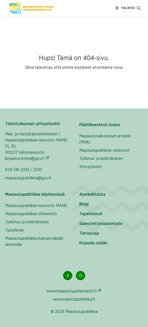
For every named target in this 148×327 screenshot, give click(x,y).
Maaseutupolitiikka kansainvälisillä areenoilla (34, 241)
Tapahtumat (91, 214)
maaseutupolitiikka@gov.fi (28, 178)
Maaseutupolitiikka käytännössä (35, 194)
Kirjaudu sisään (93, 243)
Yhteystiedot (90, 167)
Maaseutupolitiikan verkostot (104, 150)
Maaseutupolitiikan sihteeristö (31, 214)
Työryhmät (14, 230)
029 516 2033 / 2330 (23, 170)
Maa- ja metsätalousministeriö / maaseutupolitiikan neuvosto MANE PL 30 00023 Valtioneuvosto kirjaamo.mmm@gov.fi (37, 146)
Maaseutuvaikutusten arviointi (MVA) (105, 139)
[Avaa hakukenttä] (139, 8)
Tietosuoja (89, 233)
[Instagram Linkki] (80, 275)
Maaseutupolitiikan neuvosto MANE (36, 206)
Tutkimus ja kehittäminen (101, 159)
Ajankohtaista (92, 194)
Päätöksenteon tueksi (99, 125)
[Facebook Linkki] (67, 275)
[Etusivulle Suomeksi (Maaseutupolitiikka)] (31, 8)
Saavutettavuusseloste (100, 224)
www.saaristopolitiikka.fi (74, 299)
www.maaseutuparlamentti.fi (74, 291)
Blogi (84, 204)
